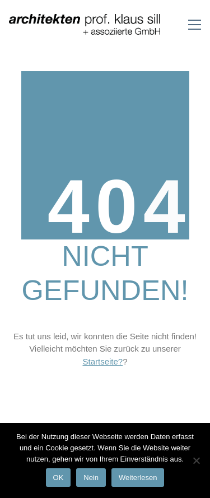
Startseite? (102, 361)
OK (58, 477)
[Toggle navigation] (194, 24)
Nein (91, 477)
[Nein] (196, 460)
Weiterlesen (138, 477)
